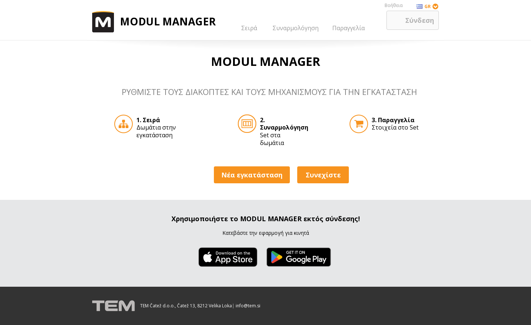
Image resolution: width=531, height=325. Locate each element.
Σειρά (249, 28)
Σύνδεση (419, 20)
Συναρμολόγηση (296, 28)
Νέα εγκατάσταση (251, 174)
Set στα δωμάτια (280, 125)
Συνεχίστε (323, 174)
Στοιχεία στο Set (395, 124)
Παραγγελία (348, 28)
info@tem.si (248, 306)
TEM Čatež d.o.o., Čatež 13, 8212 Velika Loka (186, 306)
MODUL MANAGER (168, 21)
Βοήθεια (394, 5)
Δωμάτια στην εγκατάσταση (156, 125)
